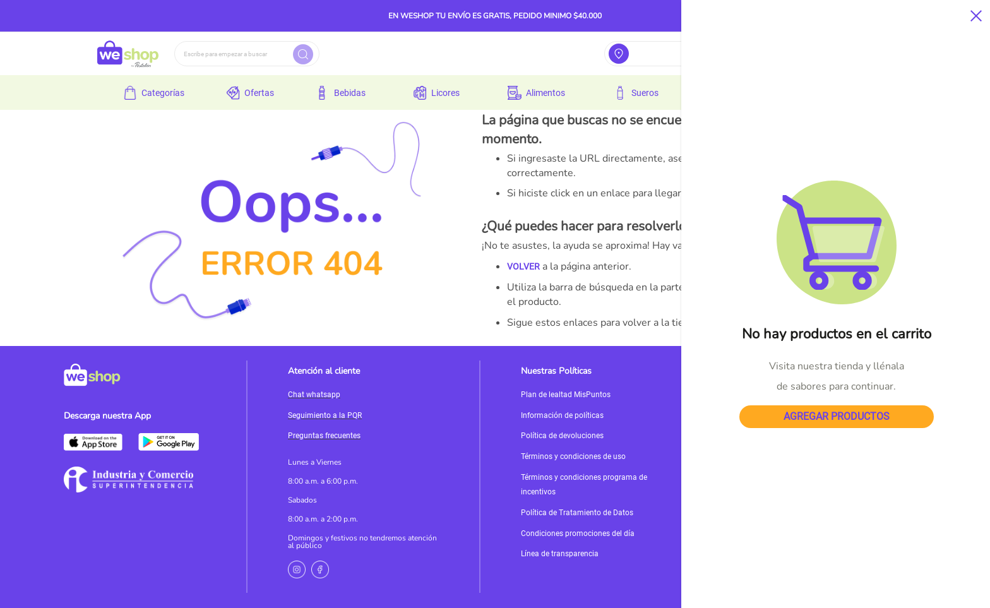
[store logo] (127, 54)
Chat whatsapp (314, 394)
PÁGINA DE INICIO (739, 323)
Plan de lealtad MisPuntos (566, 394)
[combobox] (246, 53)
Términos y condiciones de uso (573, 456)
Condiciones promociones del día (578, 533)
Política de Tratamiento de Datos (577, 512)
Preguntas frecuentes (324, 435)
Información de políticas (562, 415)
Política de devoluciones (562, 435)
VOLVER (523, 266)
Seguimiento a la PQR (325, 415)
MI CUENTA (804, 323)
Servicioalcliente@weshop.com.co (820, 405)
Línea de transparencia (560, 553)
